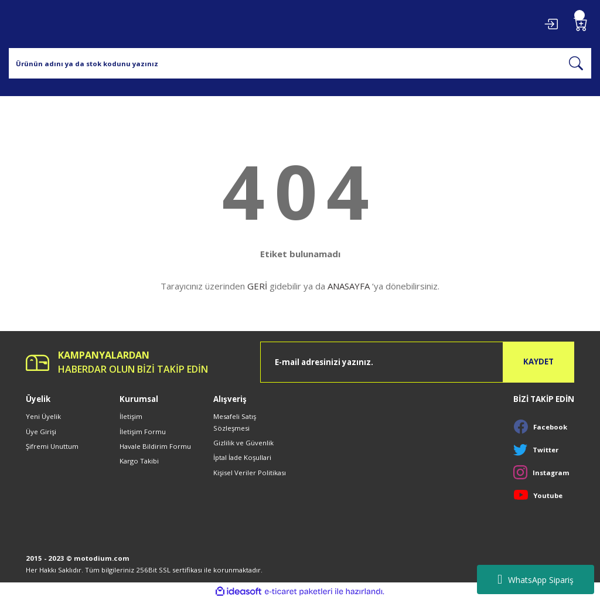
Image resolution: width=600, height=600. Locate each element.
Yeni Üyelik (43, 416)
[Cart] (580, 24)
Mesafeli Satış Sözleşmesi (234, 422)
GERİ (257, 286)
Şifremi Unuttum (52, 446)
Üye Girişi (41, 431)
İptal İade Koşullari (242, 457)
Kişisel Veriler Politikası (249, 472)
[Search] (300, 63)
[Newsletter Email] (417, 362)
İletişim (131, 416)
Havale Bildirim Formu (155, 446)
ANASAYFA (349, 286)
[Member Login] (550, 24)
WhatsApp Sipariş (535, 579)
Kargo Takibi (139, 460)
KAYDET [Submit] (538, 361)
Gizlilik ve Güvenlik (243, 442)
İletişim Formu (143, 431)
